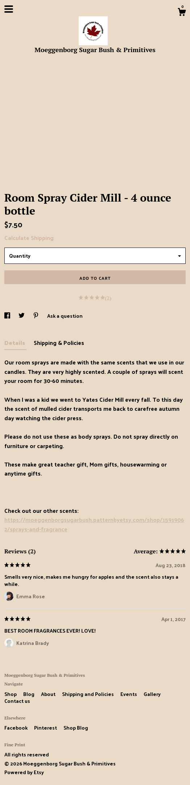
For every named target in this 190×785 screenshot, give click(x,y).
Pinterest (46, 727)
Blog (29, 694)
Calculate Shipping (29, 237)
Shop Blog (75, 727)
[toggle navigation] (8, 9)
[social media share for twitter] (22, 315)
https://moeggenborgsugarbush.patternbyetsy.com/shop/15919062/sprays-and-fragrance (94, 524)
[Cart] (182, 12)
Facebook (16, 727)
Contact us (17, 701)
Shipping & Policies (59, 342)
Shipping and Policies (88, 694)
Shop (11, 694)
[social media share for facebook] (7, 315)
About (49, 694)
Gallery (152, 694)
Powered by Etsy (24, 772)
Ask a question (65, 315)
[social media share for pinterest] (36, 315)
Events (129, 694)
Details (15, 342)
